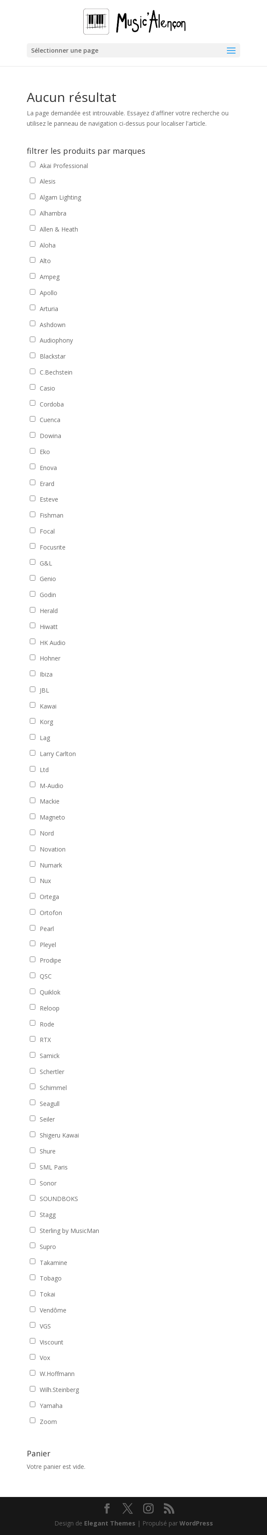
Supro (48, 1247)
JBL (44, 690)
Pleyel (48, 945)
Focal (47, 531)
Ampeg (50, 277)
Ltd (44, 770)
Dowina (50, 436)
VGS (45, 1326)
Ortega (49, 897)
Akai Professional (64, 166)
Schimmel (53, 1088)
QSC (46, 976)
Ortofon (51, 913)
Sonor (48, 1183)
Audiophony (56, 340)
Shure (48, 1151)
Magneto (52, 817)
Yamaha (51, 1406)
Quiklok (50, 992)
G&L (46, 563)
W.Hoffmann (57, 1374)
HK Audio (53, 643)
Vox (45, 1358)
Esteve (49, 499)
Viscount (51, 1342)
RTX (45, 1040)
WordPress (196, 1523)
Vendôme (53, 1310)
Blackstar (53, 356)
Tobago (51, 1278)
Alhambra (53, 213)
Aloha (48, 245)
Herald (49, 611)
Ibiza (46, 674)
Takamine (53, 1263)
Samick (50, 1056)
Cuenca (50, 420)
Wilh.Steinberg (59, 1390)
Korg (46, 722)
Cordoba (52, 404)
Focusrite (53, 547)
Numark (51, 865)
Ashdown (53, 325)
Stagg (48, 1215)
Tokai (47, 1294)
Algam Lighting (60, 197)
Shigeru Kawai (59, 1135)
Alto (45, 261)
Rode (47, 1024)
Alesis (48, 181)
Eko (45, 452)
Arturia (49, 309)
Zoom (48, 1421)
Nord (47, 833)
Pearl (47, 929)
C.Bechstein (56, 372)
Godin (48, 595)
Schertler (52, 1072)
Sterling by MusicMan (69, 1231)
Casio (47, 388)
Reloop (50, 1008)
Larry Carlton (58, 754)
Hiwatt (49, 627)
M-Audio (51, 786)
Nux (45, 881)
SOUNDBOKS (59, 1199)
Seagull (50, 1104)
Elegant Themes (109, 1523)
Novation (53, 849)
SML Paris (54, 1167)
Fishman (51, 515)
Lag (45, 738)
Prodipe (50, 960)
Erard (47, 484)
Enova (48, 468)
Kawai (48, 706)
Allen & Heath (59, 229)
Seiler (47, 1119)
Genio (48, 579)
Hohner (50, 658)
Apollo (48, 293)
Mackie (50, 801)
